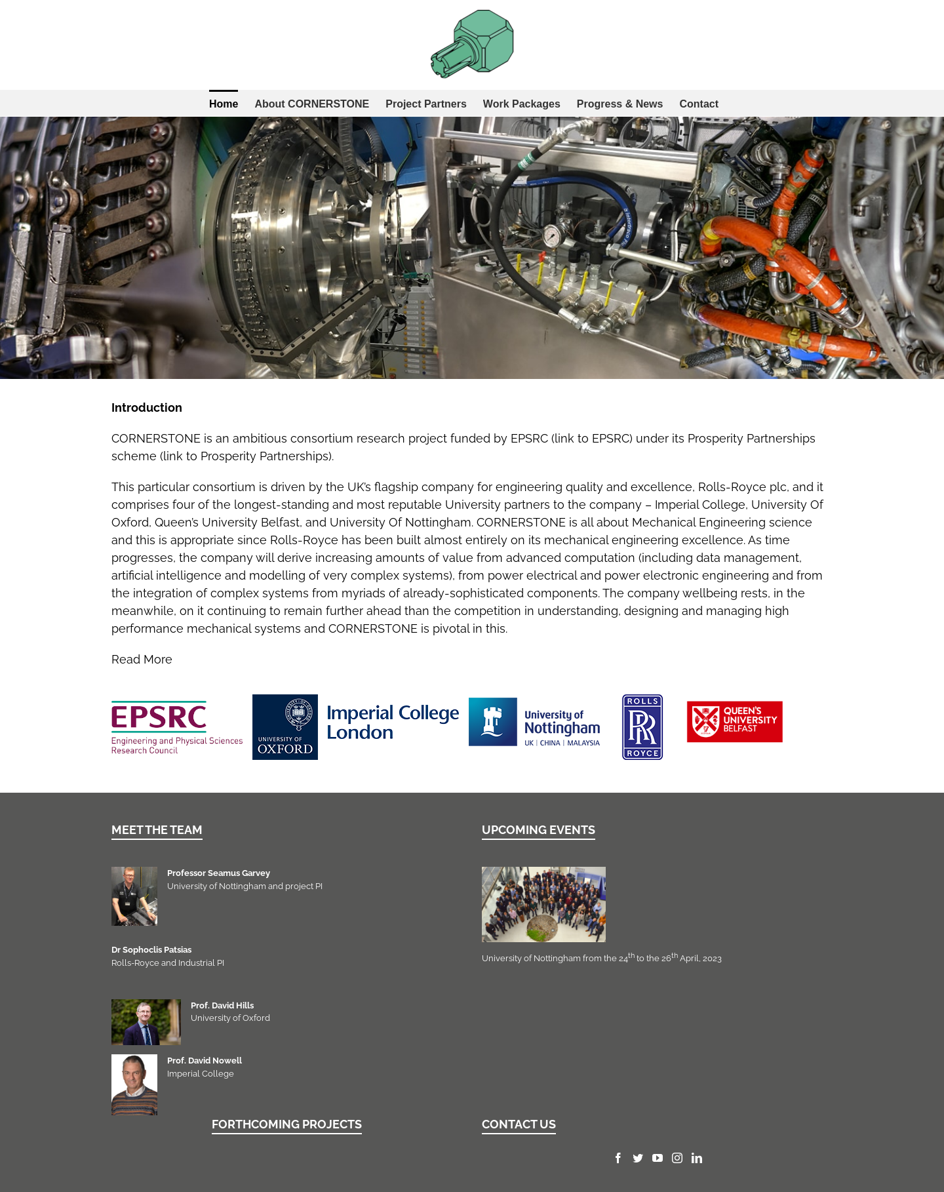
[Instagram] (677, 1158)
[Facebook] (618, 1158)
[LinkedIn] (697, 1158)
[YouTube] (657, 1158)
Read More (141, 659)
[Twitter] (638, 1158)
